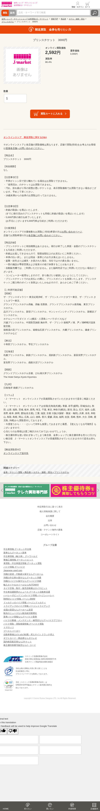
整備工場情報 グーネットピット (18, 560)
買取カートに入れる (52, 113)
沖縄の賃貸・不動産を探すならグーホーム (23, 574)
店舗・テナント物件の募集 (50, 530)
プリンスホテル (8, 22)
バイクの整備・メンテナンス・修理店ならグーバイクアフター (32, 620)
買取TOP (54, 19)
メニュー (95, 5)
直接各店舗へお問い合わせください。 (25, 148)
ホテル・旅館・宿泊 (76, 19)
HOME (6, 809)
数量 (5, 91)
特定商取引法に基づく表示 (50, 507)
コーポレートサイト (50, 534)
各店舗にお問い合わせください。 (45, 235)
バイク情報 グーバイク (14, 567)
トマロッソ (8, 627)
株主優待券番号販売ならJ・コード (19, 645)
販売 (12, 13)
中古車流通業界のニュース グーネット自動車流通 (26, 592)
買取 (5, 13)
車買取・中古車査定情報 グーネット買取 (22, 563)
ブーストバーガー (11, 631)
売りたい (28, 809)
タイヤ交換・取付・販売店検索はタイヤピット (25, 588)
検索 (94, 13)
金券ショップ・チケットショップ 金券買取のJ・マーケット (25, 19)
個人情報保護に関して (50, 511)
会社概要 (50, 516)
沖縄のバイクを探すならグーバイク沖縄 (22, 581)
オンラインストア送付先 (15, 453)
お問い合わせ (50, 525)
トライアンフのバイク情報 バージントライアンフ (26, 606)
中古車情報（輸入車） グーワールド (20, 556)
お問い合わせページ (72, 231)
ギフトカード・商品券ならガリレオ (20, 638)
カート (87, 7)
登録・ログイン (78, 7)
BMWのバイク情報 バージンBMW (19, 599)
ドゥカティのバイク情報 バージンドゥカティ (24, 602)
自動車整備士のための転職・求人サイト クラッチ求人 (28, 634)
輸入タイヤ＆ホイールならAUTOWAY (21, 585)
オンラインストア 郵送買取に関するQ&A (25, 137)
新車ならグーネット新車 (14, 552)
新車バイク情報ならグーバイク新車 (20, 616)
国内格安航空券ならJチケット (17, 641)
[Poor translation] (12, 731)
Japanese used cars (12, 570)
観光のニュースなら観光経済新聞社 (20, 613)
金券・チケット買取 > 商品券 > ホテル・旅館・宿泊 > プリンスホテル (36, 472)
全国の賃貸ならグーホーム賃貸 (18, 610)
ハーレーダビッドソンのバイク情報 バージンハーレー (28, 595)
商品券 (63, 19)
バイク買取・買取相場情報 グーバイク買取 (23, 624)
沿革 (50, 520)
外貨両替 (72, 809)
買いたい (50, 809)
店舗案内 (94, 809)
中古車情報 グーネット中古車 (17, 549)
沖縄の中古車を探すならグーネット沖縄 (22, 577)
